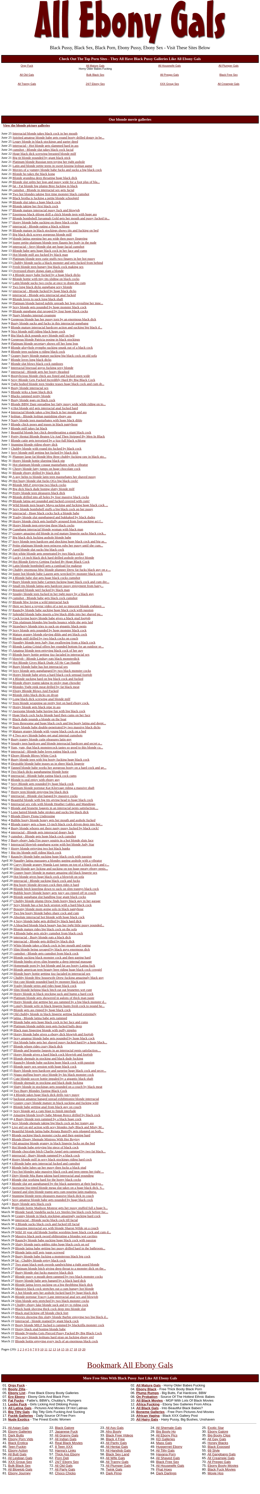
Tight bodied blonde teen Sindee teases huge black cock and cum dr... (57, 384)
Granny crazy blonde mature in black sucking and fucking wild (55, 1103)
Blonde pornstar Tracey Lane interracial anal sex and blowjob (56, 1297)
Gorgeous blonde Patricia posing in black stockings (45, 339)
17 (71, 1349)
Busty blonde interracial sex (29, 388)
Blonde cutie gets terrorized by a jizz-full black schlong (48, 440)
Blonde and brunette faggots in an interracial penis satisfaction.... (54, 808)
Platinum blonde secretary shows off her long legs (44, 343)
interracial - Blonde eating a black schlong (41, 226)
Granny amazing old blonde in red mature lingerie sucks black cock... (59, 533)
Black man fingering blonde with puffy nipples (44, 1030)
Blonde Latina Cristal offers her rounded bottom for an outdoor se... (58, 646)
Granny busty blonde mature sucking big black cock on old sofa (54, 355)
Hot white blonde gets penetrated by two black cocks (48, 553)
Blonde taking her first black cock (35, 206)
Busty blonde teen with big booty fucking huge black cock (50, 759)
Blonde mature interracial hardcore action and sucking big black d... (56, 327)
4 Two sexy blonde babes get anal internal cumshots (48, 735)
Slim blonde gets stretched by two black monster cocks (52, 1301)
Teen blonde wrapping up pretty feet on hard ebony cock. (50, 703)
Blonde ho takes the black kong (34, 174)
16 (67, 1349)
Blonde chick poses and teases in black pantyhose (44, 424)
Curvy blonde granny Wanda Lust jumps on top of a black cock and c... (61, 864)
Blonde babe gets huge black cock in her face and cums (50, 250)
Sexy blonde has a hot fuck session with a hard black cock (52, 905)
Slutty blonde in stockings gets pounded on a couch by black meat (57, 1087)
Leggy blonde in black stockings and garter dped (45, 141)
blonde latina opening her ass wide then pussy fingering (50, 238)
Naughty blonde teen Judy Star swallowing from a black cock (54, 642)
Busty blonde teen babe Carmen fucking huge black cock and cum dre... (61, 582)
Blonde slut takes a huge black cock (37, 202)
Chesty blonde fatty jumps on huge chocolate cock (47, 469)
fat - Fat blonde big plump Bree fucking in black (45, 186)
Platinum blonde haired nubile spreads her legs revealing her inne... (58, 303)
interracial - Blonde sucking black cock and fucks (46, 881)
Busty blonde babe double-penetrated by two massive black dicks (57, 727)
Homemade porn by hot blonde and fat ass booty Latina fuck (54, 965)
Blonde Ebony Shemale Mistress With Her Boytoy (46, 1139)
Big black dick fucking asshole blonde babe (42, 537)
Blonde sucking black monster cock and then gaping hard (52, 957)
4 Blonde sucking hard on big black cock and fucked (48, 679)
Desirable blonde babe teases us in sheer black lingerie (47, 763)
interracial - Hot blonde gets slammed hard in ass (46, 145)
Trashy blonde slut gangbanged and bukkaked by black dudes (53, 517)
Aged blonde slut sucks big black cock (38, 549)
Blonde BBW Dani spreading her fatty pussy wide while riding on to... (58, 404)
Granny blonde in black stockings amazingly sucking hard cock (57, 1216)
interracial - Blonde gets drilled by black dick (43, 941)
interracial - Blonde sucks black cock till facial (46, 1220)
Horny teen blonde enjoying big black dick (39, 792)
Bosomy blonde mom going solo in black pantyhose (48, 909)
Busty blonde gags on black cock (33, 400)
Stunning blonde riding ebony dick (34, 444)
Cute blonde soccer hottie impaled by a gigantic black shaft (53, 1078)
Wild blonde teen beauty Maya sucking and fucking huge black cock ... (60, 505)
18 (75, 1349)
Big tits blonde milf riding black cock (36, 852)
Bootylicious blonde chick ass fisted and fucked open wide (50, 376)
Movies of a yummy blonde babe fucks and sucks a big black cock (57, 170)
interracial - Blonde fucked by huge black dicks (44, 291)
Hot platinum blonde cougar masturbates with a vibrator (50, 465)
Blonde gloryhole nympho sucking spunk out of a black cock (52, 347)
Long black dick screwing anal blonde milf (41, 699)
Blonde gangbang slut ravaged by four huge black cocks (50, 311)
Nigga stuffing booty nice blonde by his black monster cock (53, 1074)
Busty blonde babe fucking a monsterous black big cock (52, 1256)
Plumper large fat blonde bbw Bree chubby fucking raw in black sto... (59, 456)
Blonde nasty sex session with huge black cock (44, 1066)
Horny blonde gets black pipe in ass (37, 707)
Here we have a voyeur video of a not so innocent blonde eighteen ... (59, 606)
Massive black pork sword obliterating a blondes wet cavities (56, 1236)
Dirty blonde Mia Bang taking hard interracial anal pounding (53, 1175)
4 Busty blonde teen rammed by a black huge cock (47, 1119)
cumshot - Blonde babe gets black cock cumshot (45, 598)
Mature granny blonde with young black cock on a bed (49, 731)
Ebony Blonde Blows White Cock (34, 755)
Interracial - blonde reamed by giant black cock (47, 1321)
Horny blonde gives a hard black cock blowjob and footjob (53, 1054)
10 (41, 1349)
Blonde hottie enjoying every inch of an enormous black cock (56, 1341)
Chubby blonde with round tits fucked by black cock (46, 448)
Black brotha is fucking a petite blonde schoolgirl (46, 198)
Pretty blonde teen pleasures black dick (39, 493)
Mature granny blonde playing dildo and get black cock (50, 634)
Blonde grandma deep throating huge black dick (45, 178)
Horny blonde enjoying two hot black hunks (40, 848)
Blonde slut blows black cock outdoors (37, 364)
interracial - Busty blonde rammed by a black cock (46, 1155)
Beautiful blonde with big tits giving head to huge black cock (52, 800)
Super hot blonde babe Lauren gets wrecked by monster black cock (58, 574)
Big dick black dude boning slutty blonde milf (43, 489)
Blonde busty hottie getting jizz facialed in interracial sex (51, 654)
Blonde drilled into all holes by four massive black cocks (51, 497)
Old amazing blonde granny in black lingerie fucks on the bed (53, 1143)
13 (54, 1349)
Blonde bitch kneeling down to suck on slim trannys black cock (56, 889)
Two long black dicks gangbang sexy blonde (42, 287)
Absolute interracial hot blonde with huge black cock (49, 917)
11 (46, 1349)
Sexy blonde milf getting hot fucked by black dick (44, 452)
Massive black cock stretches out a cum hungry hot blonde (54, 1289)
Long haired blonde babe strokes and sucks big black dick (50, 812)
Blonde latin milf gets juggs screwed (39, 1252)
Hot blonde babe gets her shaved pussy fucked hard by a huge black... (60, 1042)
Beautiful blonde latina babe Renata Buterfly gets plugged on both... (57, 1131)
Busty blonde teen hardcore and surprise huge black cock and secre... (59, 1070)
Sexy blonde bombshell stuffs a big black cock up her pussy (53, 509)
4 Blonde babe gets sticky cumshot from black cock (48, 933)
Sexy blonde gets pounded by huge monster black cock (50, 307)
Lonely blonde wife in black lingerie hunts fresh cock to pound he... (59, 1006)
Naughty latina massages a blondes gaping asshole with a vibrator (57, 860)
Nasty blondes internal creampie (34, 315)
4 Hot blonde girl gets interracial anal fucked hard (44, 408)
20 (83, 1349)
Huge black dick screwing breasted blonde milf (44, 154)
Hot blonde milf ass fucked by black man (40, 254)
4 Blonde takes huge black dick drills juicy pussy (46, 1095)
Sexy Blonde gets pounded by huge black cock (42, 784)
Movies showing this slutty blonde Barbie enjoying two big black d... (61, 1317)
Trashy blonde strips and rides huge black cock (44, 986)
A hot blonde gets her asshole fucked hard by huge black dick (56, 1293)
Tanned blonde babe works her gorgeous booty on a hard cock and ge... (59, 767)
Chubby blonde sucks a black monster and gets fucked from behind (58, 263)
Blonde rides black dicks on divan (35, 695)
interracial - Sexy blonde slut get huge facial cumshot (48, 246)
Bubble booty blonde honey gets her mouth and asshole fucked (53, 820)
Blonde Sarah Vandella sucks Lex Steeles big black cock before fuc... (61, 1212)
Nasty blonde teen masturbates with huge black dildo (46, 420)
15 (62, 1349)
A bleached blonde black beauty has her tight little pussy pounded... (58, 925)
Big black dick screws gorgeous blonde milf (42, 234)
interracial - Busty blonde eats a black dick (42, 937)
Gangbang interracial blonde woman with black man (48, 529)
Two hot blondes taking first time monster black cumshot (50, 194)
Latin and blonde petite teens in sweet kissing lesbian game (52, 166)
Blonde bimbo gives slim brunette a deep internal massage (52, 961)
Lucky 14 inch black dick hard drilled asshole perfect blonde (53, 557)
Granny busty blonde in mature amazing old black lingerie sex (55, 872)
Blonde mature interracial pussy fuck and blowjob (46, 210)
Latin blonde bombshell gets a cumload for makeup (47, 566)
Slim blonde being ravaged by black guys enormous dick (51, 949)
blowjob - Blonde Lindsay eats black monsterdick (46, 658)
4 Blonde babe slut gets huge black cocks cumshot (46, 578)
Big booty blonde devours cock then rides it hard (46, 885)
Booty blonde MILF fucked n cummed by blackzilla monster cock (59, 1325)
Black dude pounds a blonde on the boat (39, 719)
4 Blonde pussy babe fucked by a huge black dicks (47, 275)
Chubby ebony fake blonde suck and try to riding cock (51, 1305)
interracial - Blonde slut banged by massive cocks (44, 796)
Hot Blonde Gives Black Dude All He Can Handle (46, 662)
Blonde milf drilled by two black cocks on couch (45, 638)
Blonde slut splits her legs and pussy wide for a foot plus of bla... (56, 182)
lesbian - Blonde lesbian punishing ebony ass (41, 416)
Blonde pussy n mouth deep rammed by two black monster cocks (59, 1276)
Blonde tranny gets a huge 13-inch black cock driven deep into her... (56, 824)
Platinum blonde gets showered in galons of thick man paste (53, 998)
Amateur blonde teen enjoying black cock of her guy (47, 650)
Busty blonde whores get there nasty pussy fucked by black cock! (55, 828)
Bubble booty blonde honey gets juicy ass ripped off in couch (54, 893)
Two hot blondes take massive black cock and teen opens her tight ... (58, 1171)
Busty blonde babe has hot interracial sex (40, 666)
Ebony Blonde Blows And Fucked (36, 691)
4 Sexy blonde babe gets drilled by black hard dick (47, 921)
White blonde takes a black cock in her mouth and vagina (52, 945)
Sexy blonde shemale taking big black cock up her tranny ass (53, 1123)
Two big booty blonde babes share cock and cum (46, 913)
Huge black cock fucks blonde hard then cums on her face (51, 715)
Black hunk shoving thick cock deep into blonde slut (50, 1309)
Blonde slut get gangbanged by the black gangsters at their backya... (57, 1184)
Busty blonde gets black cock (31, 1204)
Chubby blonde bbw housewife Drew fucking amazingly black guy (58, 978)
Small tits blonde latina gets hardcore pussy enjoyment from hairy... (58, 586)
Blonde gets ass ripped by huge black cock (42, 1010)
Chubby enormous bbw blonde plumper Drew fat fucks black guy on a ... (62, 570)
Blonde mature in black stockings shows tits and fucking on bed (56, 230)
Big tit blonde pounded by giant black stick (42, 158)
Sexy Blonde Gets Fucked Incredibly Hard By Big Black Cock (53, 380)
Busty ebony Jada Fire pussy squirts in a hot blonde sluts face (52, 840)
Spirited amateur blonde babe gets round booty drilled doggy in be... (59, 137)
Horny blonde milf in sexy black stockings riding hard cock (52, 1159)
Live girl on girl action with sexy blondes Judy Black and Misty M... (58, 1127)
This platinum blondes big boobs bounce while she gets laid (52, 622)
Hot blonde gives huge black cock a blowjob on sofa (48, 877)
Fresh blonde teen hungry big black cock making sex (48, 267)
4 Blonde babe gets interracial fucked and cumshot (46, 1163)
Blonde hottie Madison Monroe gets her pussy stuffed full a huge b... (61, 1208)
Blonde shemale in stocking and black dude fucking (48, 1058)
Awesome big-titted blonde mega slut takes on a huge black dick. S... (58, 1188)
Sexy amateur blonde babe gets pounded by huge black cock (54, 1038)
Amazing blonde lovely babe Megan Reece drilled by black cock (56, 1115)
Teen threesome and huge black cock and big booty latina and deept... (59, 723)
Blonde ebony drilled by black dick (36, 473)
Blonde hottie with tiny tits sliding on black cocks (46, 279)
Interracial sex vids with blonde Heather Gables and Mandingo (53, 804)
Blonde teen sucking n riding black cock (38, 351)
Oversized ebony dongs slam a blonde (38, 271)
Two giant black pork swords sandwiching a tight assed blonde (57, 1264)
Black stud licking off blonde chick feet (41, 1313)
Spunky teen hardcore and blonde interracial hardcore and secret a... (56, 743)
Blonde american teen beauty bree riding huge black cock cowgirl (57, 969)
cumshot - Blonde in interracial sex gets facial (43, 190)
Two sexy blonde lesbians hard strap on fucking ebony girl (54, 1337)
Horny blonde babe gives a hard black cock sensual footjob (52, 675)
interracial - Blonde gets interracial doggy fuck (42, 832)
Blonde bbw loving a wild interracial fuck (41, 602)
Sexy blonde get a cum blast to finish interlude (44, 1111)
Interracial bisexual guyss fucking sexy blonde (42, 368)
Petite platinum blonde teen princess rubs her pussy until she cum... (58, 545)
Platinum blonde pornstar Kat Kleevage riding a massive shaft (52, 788)
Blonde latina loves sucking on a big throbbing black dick (54, 1284)
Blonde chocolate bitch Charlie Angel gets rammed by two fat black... (59, 1151)
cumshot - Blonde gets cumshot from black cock (46, 953)
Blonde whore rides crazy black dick (38, 1046)
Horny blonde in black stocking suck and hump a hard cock (53, 994)
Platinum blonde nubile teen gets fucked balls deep (47, 1026)
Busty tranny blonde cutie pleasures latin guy (41, 739)
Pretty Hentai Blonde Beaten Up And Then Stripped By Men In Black (58, 436)
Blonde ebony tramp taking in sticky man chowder (47, 683)
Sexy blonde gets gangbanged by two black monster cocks (52, 671)
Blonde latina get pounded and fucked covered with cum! (51, 501)
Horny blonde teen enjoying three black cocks (43, 525)
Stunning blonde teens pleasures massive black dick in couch (53, 1196)
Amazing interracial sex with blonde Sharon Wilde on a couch (56, 1228)
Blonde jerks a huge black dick (32, 392)
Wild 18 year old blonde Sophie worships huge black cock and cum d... (63, 1232)
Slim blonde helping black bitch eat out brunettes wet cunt (52, 990)
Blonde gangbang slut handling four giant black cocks (49, 897)
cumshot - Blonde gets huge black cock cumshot (43, 836)
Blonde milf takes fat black (29, 428)
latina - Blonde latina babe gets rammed (40, 1018)
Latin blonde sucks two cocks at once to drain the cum (49, 283)
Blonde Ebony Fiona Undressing (33, 816)
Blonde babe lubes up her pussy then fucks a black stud (49, 1167)
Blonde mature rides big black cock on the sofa (45, 929)
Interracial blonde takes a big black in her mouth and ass (49, 412)
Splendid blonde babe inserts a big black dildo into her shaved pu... (58, 614)
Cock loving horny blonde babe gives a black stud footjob (51, 618)
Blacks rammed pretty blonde (30, 396)
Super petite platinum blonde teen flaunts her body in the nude (54, 242)
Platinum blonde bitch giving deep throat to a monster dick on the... (60, 1268)
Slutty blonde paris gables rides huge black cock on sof (52, 1244)
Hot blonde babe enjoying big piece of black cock (45, 1147)
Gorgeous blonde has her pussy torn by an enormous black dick (53, 319)
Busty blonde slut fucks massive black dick (44, 1272)
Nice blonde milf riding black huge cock (38, 331)
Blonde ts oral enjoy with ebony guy (35, 780)
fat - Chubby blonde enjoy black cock (40, 1260)
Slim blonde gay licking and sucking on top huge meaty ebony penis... (60, 868)
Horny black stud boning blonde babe (40, 1329)
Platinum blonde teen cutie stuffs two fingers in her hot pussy (54, 259)
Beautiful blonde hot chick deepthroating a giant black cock (51, 432)
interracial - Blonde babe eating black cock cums (43, 776)
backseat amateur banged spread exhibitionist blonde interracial (56, 1099)
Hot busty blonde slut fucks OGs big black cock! (45, 481)
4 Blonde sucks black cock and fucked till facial (47, 1224)
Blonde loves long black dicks (31, 360)
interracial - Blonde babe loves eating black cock (43, 751)
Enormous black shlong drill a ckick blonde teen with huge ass (55, 214)
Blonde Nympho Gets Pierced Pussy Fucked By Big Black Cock (58, 1333)
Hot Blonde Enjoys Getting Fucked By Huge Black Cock (51, 561)
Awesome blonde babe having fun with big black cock (48, 711)
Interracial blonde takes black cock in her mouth (45, 133)
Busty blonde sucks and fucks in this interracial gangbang (49, 323)
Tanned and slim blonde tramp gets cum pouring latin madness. (54, 1192)
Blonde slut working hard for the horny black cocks (46, 1179)
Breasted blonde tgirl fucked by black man (41, 590)
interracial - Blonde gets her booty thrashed (40, 372)
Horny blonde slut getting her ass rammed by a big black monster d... (59, 1002)
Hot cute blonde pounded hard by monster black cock (49, 982)
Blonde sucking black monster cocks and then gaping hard (51, 1135)
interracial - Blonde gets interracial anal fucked (44, 295)
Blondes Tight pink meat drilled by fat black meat (46, 687)
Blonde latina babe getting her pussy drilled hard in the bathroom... (60, 1248)
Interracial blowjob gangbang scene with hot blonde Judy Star (52, 844)
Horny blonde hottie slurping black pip (39, 460)
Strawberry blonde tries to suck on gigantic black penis (50, 626)
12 (50, 1349)
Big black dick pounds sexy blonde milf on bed (42, 335)
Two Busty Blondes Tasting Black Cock (40, 1091)
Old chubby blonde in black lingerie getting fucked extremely (54, 1014)
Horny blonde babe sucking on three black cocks (45, 222)
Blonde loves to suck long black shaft (38, 299)
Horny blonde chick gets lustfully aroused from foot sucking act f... (58, 521)
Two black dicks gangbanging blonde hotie (40, 772)
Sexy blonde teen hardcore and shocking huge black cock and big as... (60, 541)
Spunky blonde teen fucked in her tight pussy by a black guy (53, 594)
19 (79, 1349)
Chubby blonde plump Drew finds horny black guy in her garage (56, 901)
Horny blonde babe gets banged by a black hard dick (50, 1280)
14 (58, 1349)
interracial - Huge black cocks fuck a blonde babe (46, 513)
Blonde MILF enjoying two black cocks (39, 485)
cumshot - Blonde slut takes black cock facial (43, 149)
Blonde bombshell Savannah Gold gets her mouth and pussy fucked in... (61, 218)
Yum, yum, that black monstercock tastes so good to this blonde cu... (57, 747)
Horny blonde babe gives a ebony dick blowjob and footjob (53, 1034)
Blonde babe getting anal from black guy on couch (47, 1107)
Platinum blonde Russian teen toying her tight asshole (49, 162)
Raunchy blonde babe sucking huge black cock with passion (53, 610)
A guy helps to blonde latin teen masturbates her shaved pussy (54, 477)
